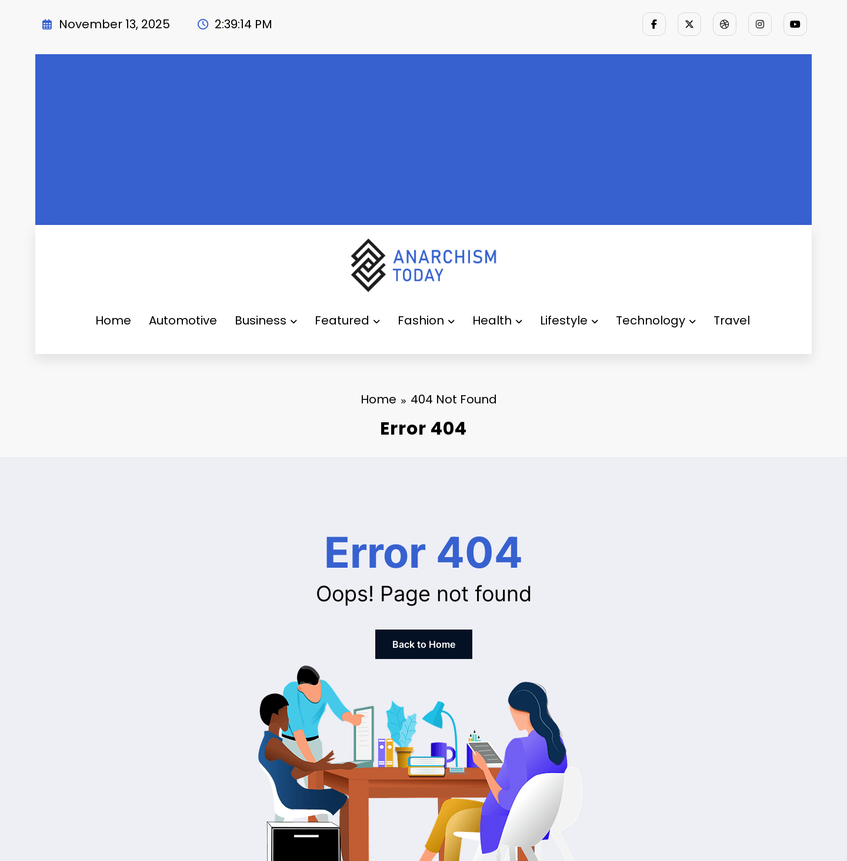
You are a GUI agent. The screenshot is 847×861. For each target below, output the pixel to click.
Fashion (426, 320)
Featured (347, 320)
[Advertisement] (423, 136)
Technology (656, 320)
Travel (731, 320)
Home (113, 320)
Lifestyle (569, 320)
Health (497, 320)
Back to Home (423, 644)
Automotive (183, 320)
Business (266, 320)
